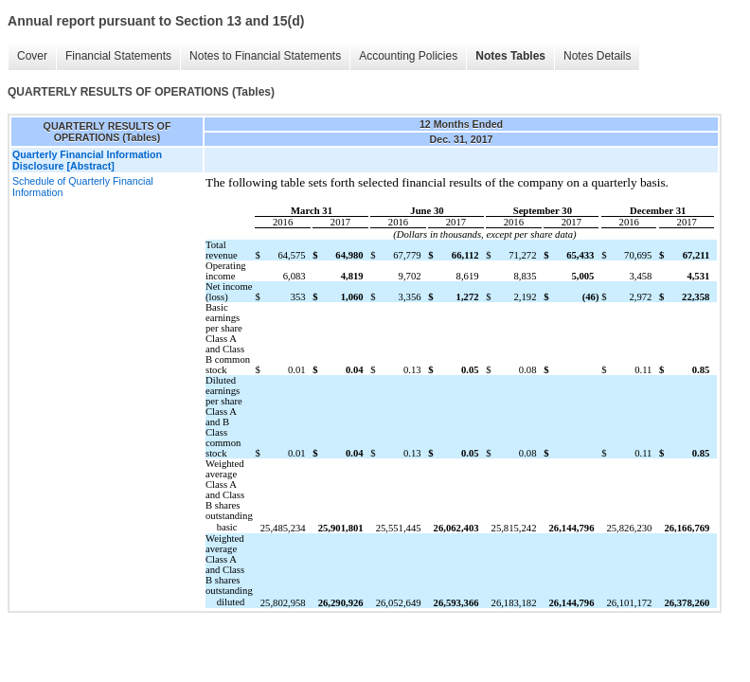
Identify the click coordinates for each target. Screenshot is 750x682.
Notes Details (597, 56)
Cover (32, 56)
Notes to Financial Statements (265, 56)
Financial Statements (118, 56)
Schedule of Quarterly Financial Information (82, 186)
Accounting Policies (408, 56)
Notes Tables (510, 56)
